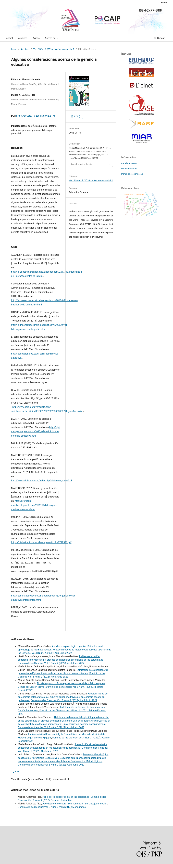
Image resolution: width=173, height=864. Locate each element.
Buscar (159, 38)
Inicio (13, 49)
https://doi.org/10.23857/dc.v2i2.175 (35, 115)
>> (18, 771)
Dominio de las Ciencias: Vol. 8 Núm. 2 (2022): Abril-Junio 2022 (51, 663)
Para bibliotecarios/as (132, 174)
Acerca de (50, 38)
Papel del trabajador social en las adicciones (66, 796)
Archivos (22, 38)
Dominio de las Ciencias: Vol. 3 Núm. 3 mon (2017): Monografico (52, 807)
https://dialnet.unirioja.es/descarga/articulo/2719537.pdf (41, 542)
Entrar (164, 2)
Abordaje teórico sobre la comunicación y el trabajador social (74, 803)
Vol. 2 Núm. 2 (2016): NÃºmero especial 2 (53, 49)
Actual (9, 38)
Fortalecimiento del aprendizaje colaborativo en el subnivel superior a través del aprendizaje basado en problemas (63, 697)
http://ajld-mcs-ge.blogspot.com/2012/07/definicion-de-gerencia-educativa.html (35, 431)
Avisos (36, 38)
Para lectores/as (129, 163)
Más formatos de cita (81, 164)
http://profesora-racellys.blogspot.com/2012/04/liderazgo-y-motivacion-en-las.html (34, 505)
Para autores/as (129, 168)
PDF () (77, 116)
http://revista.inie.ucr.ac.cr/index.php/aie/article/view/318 (41, 480)
